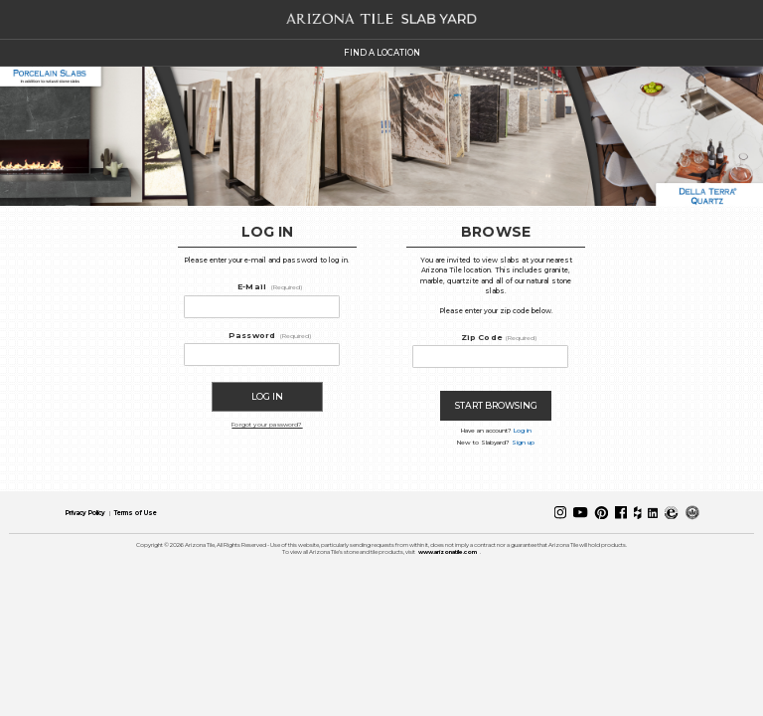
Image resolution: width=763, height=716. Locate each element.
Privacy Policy (85, 513)
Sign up (523, 443)
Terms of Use (135, 513)
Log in (523, 431)
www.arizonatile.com (447, 552)
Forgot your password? (266, 425)
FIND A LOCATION (382, 53)
